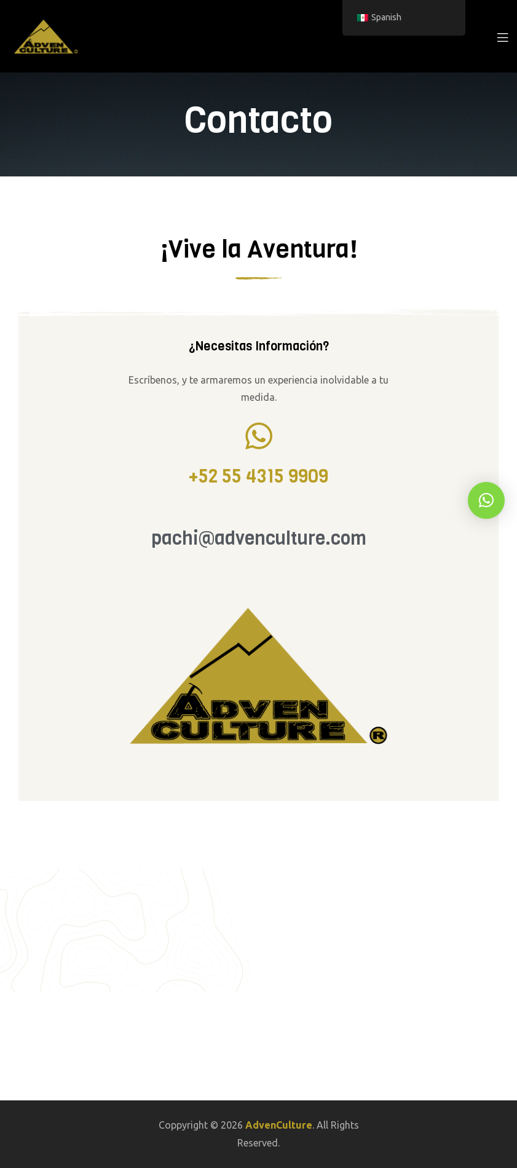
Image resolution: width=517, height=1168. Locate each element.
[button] (486, 500)
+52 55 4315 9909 (258, 476)
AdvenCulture (278, 1125)
